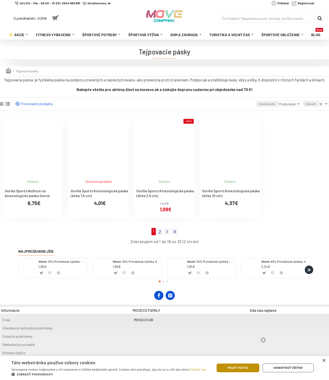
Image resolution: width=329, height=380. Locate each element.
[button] (309, 268)
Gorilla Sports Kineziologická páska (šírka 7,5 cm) (99, 193)
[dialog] (164, 368)
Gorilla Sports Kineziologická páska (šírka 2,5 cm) (165, 193)
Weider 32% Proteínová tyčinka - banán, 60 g (211, 260)
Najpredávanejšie (36, 250)
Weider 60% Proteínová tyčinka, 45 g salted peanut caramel (285, 260)
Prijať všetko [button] (238, 368)
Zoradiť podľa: (260, 103)
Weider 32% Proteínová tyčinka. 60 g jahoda (136, 260)
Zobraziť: (312, 103)
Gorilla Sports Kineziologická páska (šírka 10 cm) (231, 193)
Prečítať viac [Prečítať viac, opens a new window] (198, 370)
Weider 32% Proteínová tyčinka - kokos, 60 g (62, 260)
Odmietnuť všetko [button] (288, 368)
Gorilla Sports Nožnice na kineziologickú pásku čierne (27, 193)
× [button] (324, 360)
